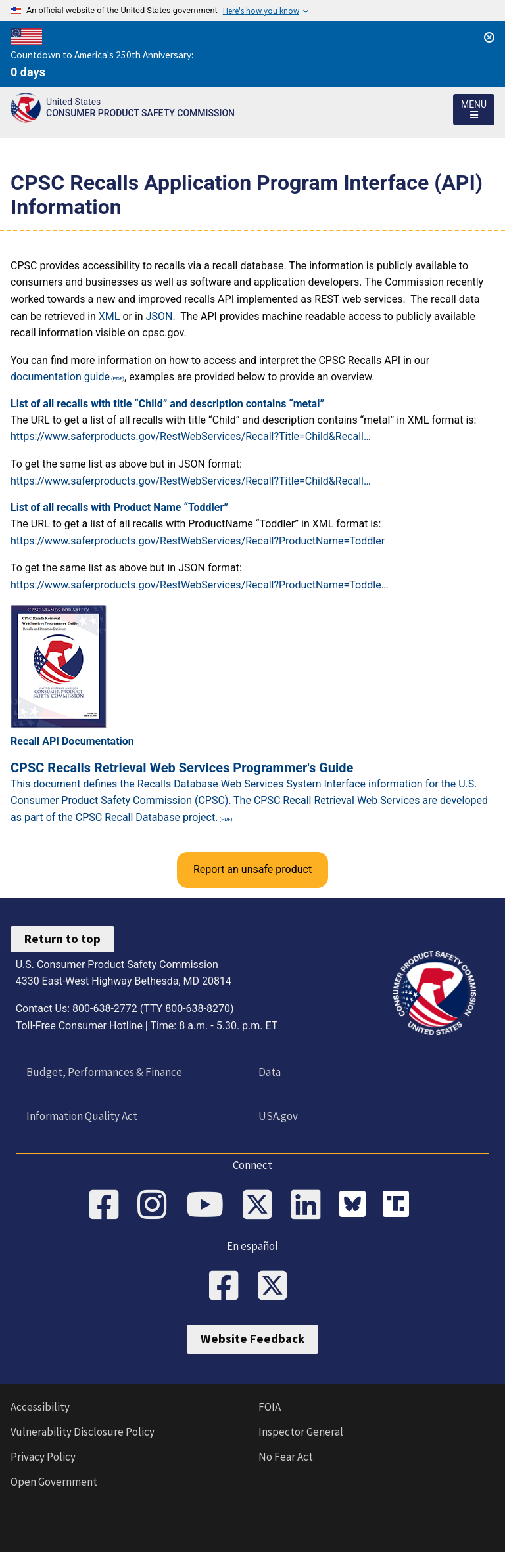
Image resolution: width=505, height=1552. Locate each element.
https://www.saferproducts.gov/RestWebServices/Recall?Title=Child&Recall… (191, 436)
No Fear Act (285, 1457)
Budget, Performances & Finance (104, 1072)
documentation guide (60, 376)
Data (269, 1072)
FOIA (269, 1407)
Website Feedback (252, 1338)
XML (109, 316)
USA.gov (278, 1116)
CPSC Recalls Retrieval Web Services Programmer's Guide (182, 768)
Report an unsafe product (252, 869)
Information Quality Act (81, 1116)
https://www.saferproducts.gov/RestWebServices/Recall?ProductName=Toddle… (199, 585)
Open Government (54, 1481)
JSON (159, 316)
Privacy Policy (43, 1457)
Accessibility (40, 1407)
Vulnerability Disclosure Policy (83, 1432)
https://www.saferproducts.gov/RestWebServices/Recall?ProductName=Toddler (198, 541)
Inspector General (300, 1432)
